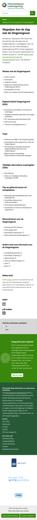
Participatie (9, 79)
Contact (5, 427)
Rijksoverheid (10, 258)
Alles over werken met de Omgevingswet (19, 92)
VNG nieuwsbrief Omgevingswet (17, 235)
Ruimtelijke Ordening (13, 256)
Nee (7, 329)
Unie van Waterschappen (14, 261)
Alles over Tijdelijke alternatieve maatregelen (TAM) (16, 177)
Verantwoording (8, 438)
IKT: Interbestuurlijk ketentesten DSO (17, 119)
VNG (7, 263)
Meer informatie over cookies (18, 511)
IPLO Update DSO (11, 230)
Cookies (5, 446)
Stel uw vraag (17, 375)
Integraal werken (11, 82)
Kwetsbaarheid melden (10, 449)
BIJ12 (7, 266)
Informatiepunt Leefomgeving (15, 393)
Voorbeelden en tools (12, 89)
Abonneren (6, 424)
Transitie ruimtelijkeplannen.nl (15, 124)
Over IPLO (15, 416)
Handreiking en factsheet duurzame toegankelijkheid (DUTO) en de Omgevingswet (17, 149)
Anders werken (10, 77)
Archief (4, 429)
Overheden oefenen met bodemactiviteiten (13, 201)
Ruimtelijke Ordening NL (14, 233)
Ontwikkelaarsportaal (13, 253)
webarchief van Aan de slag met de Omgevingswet (17, 57)
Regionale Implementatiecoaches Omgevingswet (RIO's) (17, 86)
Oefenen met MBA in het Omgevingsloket (19, 139)
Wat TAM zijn (9, 173)
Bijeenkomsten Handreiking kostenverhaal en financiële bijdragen (18, 154)
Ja (6, 326)
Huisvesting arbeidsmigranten (15, 205)
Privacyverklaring (8, 444)
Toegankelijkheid (8, 441)
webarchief (11, 280)
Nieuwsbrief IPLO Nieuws (13, 227)
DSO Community (10, 122)
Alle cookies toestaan (10, 516)
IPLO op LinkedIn (9, 432)
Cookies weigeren (28, 516)
